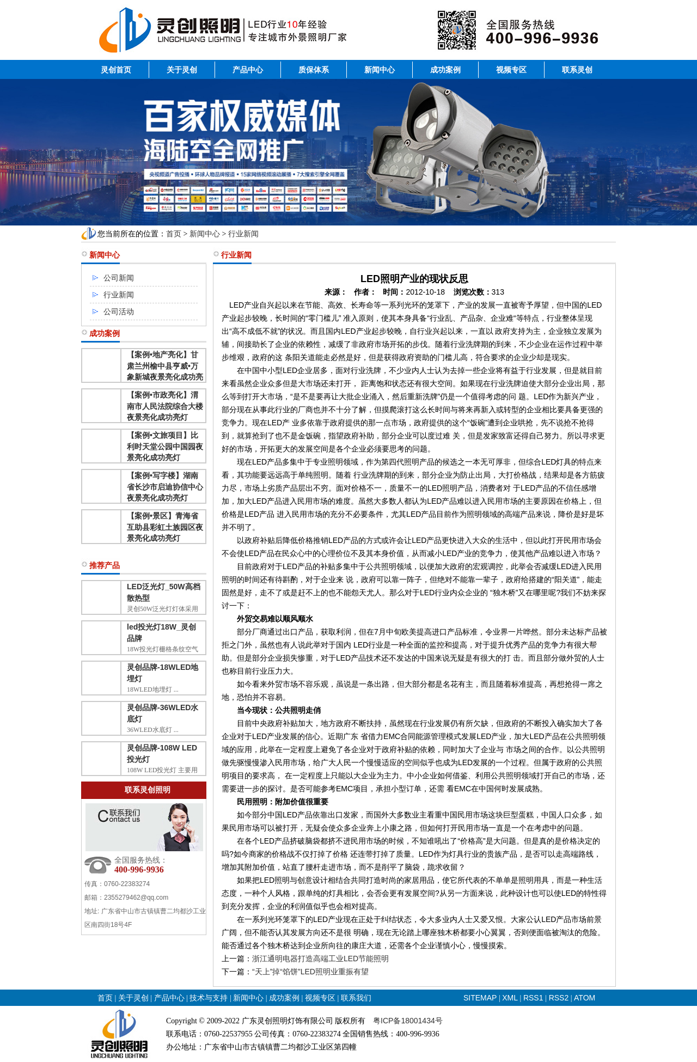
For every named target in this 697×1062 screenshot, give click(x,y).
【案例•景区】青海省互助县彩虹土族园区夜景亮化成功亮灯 (165, 526)
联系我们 (356, 997)
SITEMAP (480, 997)
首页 (173, 233)
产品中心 (248, 69)
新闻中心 (379, 69)
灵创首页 (116, 69)
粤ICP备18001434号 (408, 1020)
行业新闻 (243, 233)
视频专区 (511, 69)
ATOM (584, 997)
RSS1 (534, 997)
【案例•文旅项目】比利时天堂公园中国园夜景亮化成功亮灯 (165, 446)
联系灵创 (577, 69)
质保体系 (313, 69)
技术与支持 (208, 997)
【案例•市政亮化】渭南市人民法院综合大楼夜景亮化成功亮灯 (165, 406)
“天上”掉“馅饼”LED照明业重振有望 (310, 971)
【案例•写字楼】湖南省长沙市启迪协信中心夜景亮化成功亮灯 (165, 486)
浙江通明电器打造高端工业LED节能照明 (320, 958)
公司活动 (118, 311)
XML (510, 997)
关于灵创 (182, 69)
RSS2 (559, 997)
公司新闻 (118, 277)
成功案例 (445, 69)
